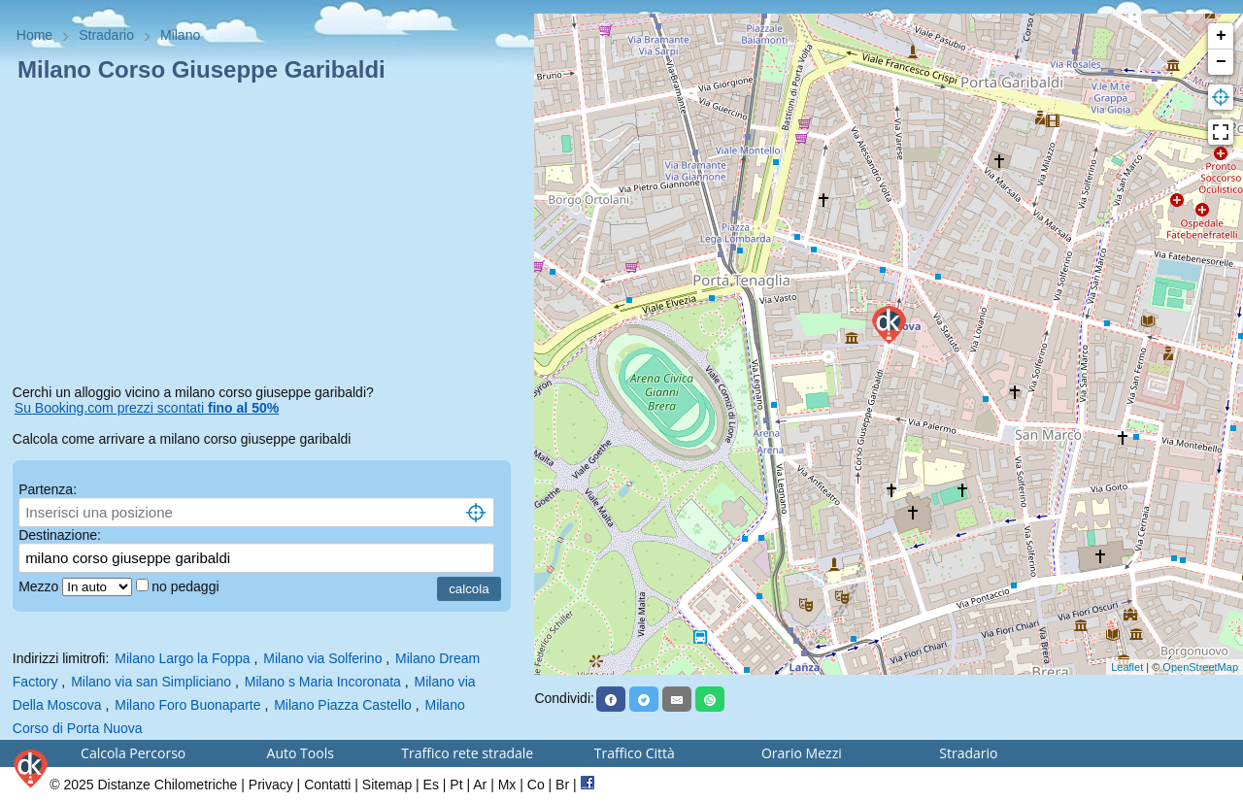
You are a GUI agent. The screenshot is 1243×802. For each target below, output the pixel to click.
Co (536, 784)
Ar (480, 784)
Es (431, 784)
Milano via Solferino (322, 658)
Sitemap (387, 784)
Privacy (271, 784)
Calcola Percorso (133, 753)
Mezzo (40, 586)
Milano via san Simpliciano (151, 681)
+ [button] (1221, 36)
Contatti (327, 784)
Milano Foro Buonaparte (187, 705)
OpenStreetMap (1200, 667)
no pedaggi (186, 586)
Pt (456, 784)
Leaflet (1127, 667)
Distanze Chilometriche (167, 784)
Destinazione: (59, 535)
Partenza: (47, 489)
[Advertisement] (267, 237)
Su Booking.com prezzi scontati (147, 408)
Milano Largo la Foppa (182, 658)
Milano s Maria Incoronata (323, 681)
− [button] (1221, 62)
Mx (507, 784)
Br (562, 784)
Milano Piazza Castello (343, 705)
